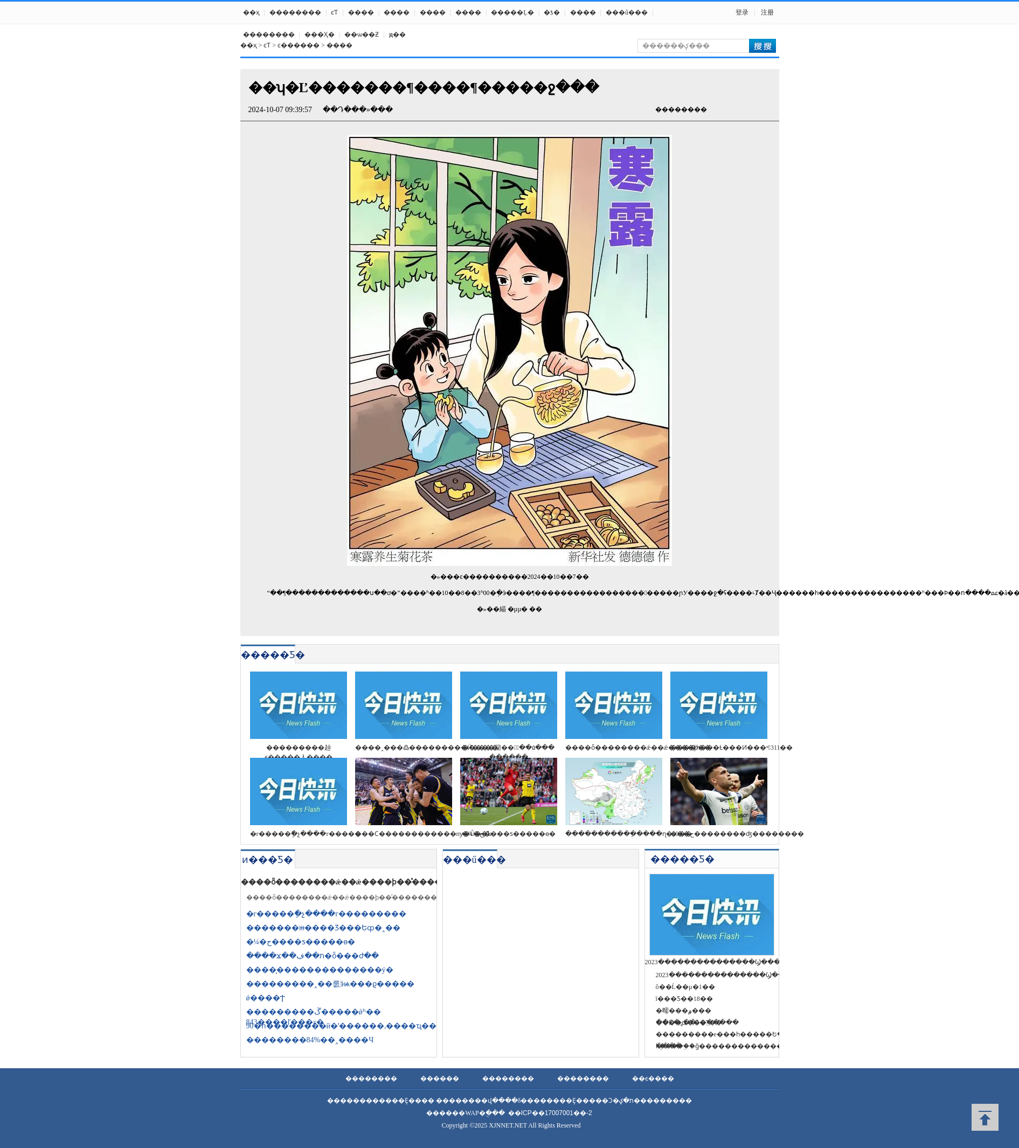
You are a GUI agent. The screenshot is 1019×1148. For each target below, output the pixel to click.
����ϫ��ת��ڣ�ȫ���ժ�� (312, 956)
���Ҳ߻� (319, 34)
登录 (742, 12)
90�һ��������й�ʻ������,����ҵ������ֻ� (360, 1026)
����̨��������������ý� (319, 970)
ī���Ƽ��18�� (684, 998)
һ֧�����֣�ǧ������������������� (739, 1046)
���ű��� (627, 12)
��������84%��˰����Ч (310, 1040)
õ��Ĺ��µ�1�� (685, 987)
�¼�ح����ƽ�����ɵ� (301, 942)
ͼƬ (334, 12)
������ (439, 1078)
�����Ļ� (512, 12)
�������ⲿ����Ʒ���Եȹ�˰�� (323, 928)
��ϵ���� (653, 1078)
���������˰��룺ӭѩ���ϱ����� (330, 984)
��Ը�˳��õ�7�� (689, 1022)
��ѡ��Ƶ (361, 34)
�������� (295, 12)
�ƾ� (552, 12)
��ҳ (251, 12)
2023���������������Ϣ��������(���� (753, 975)
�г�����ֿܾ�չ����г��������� (326, 914)
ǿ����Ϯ (265, 998)
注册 (767, 12)
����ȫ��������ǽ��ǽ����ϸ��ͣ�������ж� (359, 882)
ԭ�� (397, 34)
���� (361, 12)
